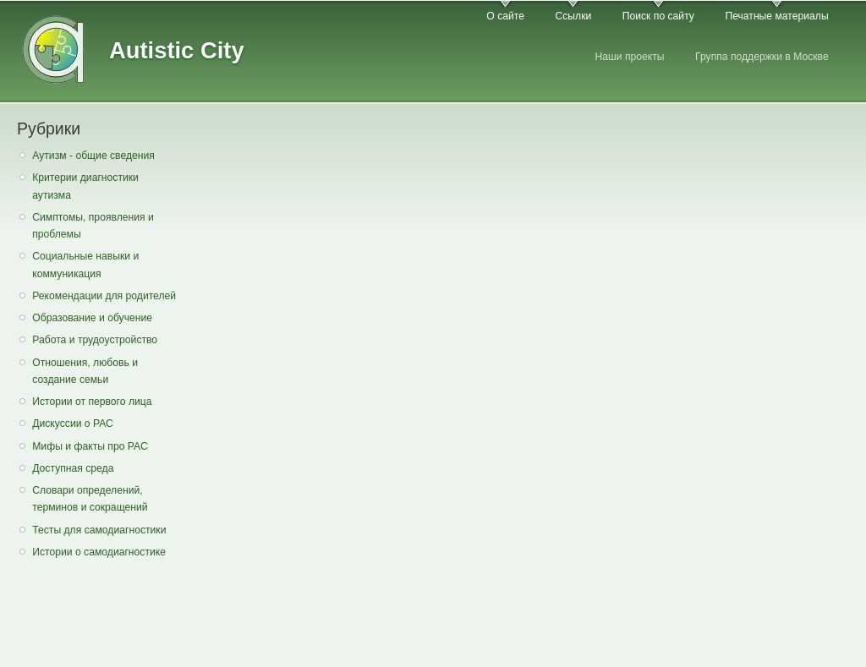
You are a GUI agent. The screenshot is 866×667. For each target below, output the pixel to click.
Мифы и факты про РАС (90, 446)
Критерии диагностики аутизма (85, 186)
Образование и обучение (92, 318)
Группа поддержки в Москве (762, 57)
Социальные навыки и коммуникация (85, 265)
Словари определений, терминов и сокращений (89, 499)
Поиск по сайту (658, 16)
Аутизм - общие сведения (93, 155)
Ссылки (573, 16)
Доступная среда (72, 468)
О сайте (505, 16)
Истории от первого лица (91, 401)
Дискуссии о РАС (72, 423)
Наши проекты (629, 57)
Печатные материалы (776, 16)
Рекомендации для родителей (104, 296)
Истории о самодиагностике (99, 552)
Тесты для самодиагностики (99, 530)
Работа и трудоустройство (94, 340)
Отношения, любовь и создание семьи (85, 371)
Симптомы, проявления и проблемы (93, 226)
